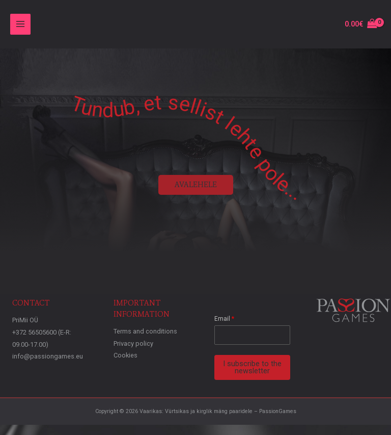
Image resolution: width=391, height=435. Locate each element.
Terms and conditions (145, 331)
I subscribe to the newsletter (252, 367)
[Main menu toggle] (20, 24)
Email (224, 318)
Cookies (125, 355)
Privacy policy (133, 343)
